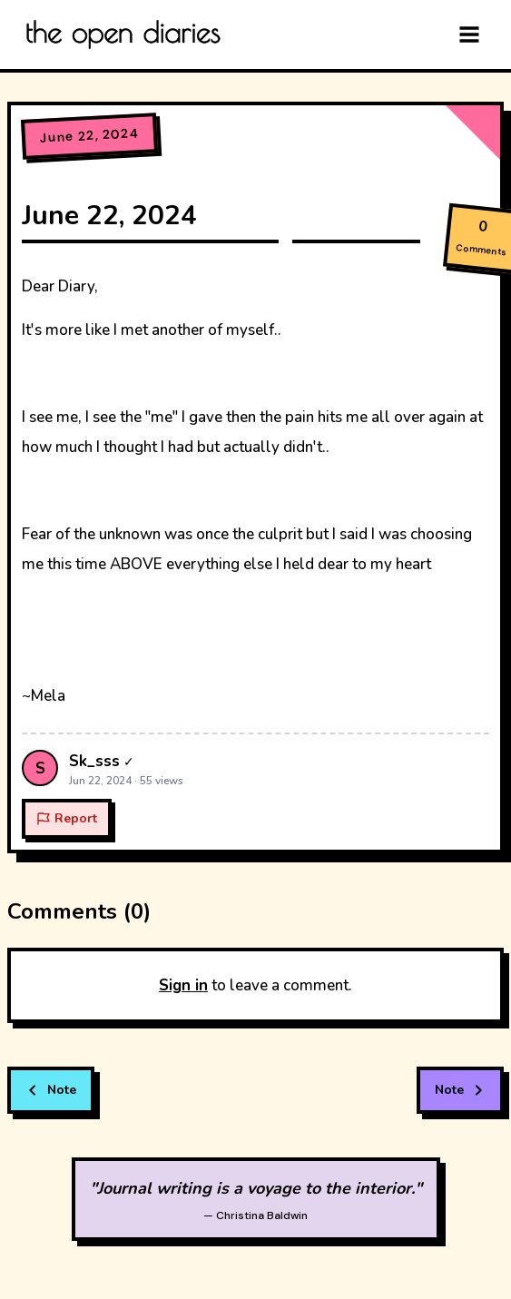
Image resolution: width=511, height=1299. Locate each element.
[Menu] (469, 34)
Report (66, 818)
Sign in (183, 985)
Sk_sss (94, 761)
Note (50, 1089)
